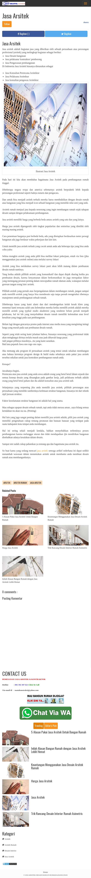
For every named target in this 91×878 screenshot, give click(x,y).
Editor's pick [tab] (51, 725)
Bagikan (66, 34)
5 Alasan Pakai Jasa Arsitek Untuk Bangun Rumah (58, 732)
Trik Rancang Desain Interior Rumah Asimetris (67, 548)
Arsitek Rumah (20, 482)
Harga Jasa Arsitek (10, 548)
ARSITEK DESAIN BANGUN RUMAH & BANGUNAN (48, 875)
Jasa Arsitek (35, 482)
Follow (7, 24)
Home (45, 872)
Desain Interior (10, 851)
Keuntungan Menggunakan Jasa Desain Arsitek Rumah (57, 766)
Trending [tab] (39, 725)
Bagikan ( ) (23, 34)
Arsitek (7, 482)
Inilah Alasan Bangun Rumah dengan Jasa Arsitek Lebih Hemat (58, 750)
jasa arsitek (42, 450)
